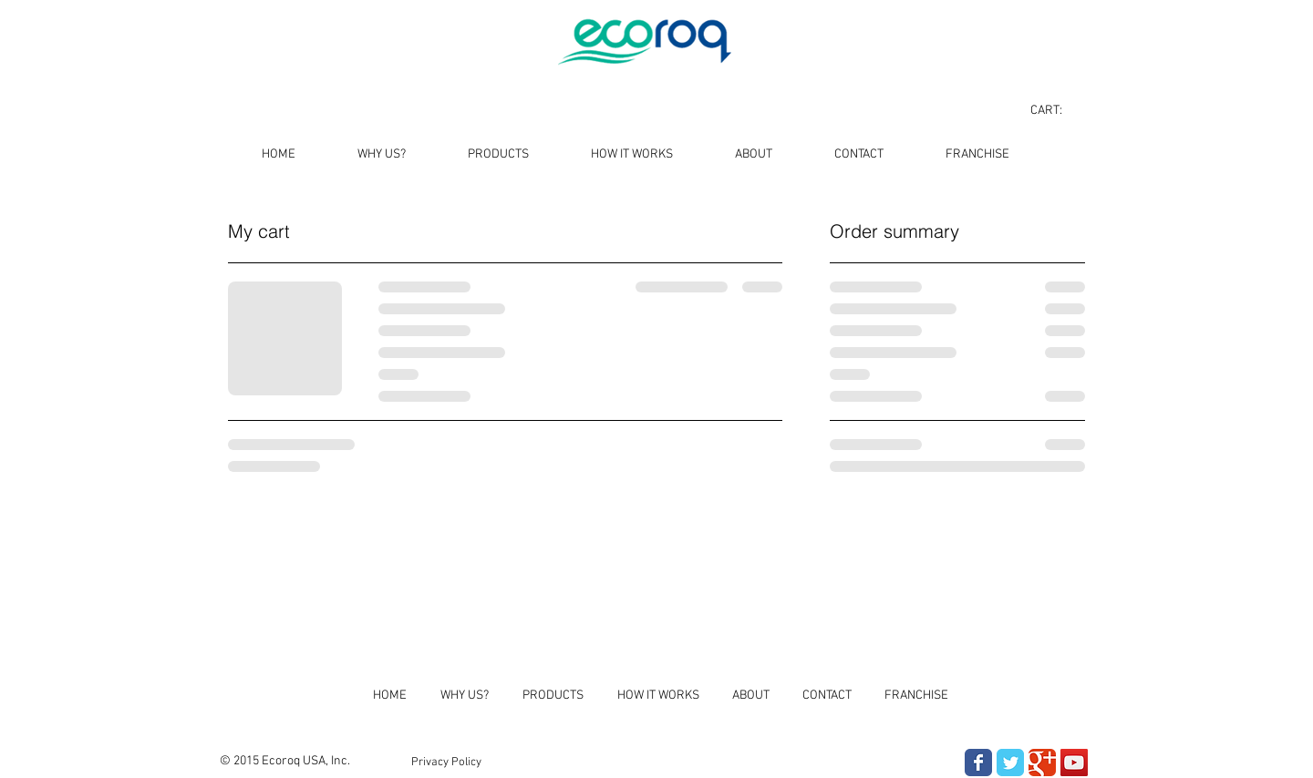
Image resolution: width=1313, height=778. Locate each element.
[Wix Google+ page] (1042, 762)
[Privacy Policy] (446, 763)
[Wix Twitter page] (1010, 762)
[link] (1056, 109)
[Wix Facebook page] (978, 762)
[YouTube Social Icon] (1074, 762)
